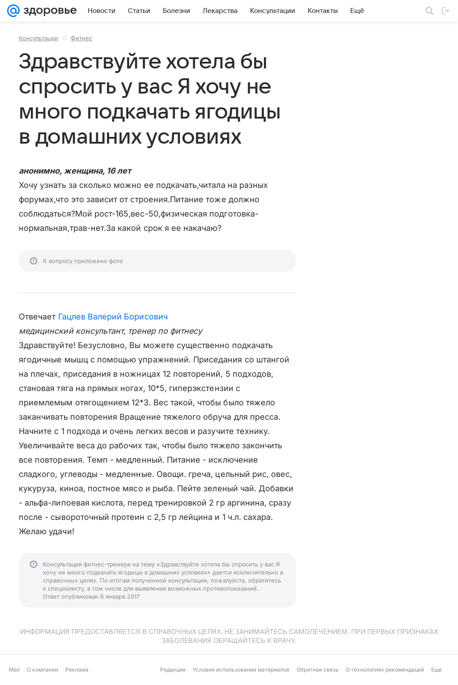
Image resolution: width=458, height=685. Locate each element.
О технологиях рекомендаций (385, 669)
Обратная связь (318, 669)
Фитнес (81, 38)
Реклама (77, 669)
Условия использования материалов (241, 669)
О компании (42, 669)
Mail (14, 669)
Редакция (173, 669)
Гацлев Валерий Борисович (113, 316)
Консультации (38, 38)
